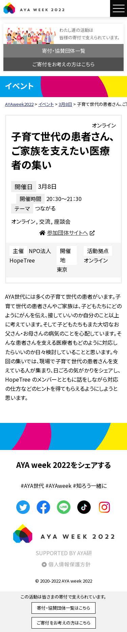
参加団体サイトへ (67, 232)
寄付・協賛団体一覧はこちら (63, 608)
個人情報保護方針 (69, 564)
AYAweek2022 (33, 8)
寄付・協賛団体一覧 (63, 50)
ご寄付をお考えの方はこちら (63, 64)
